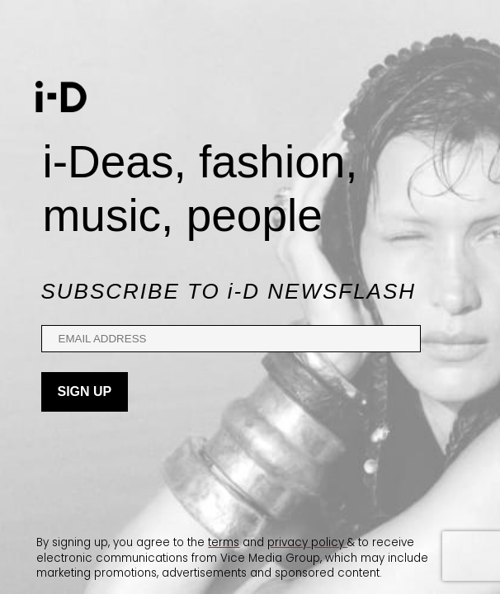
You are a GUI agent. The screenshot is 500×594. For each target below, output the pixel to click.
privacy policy (307, 542)
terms (223, 542)
